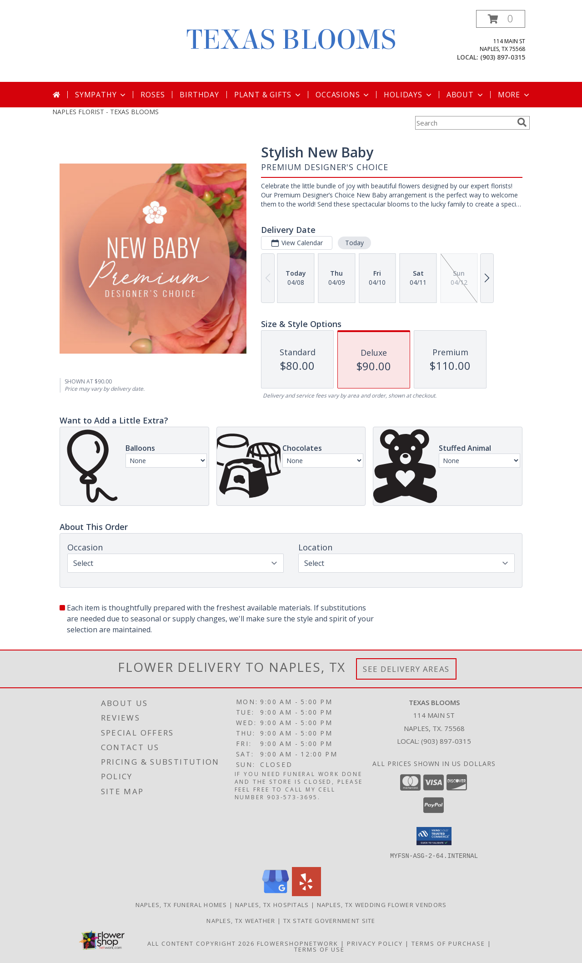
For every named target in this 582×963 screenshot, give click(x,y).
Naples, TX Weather (240, 920)
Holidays (408, 95)
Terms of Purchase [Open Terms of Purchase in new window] (448, 943)
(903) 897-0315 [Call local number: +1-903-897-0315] (502, 57)
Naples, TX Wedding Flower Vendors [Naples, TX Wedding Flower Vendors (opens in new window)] (382, 904)
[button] (500, 19)
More (514, 95)
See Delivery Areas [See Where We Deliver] (406, 669)
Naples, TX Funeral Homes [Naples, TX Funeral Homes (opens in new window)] (181, 904)
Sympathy (101, 95)
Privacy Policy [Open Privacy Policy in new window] (375, 943)
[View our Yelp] (306, 893)
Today (354, 242)
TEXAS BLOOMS (291, 40)
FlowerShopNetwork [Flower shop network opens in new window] (297, 943)
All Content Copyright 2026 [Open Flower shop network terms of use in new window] (201, 943)
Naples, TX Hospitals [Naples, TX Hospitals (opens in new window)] (272, 904)
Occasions (343, 95)
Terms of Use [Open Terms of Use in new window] (319, 949)
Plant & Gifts (268, 95)
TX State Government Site (329, 920)
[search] (522, 122)
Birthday (199, 95)
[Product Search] (464, 122)
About (466, 95)
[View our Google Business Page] (275, 893)
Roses (152, 95)
